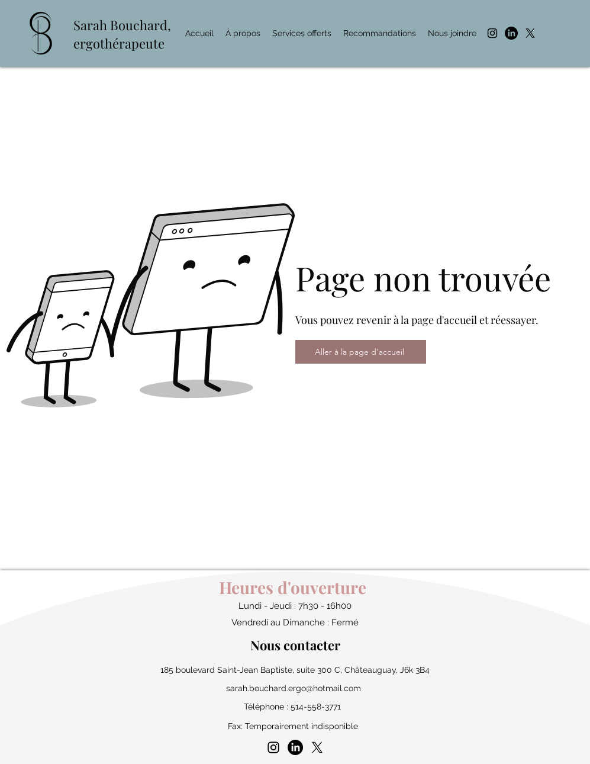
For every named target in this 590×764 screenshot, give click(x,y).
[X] (530, 33)
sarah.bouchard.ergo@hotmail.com (293, 688)
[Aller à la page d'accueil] (360, 352)
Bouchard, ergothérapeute (122, 34)
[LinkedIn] (511, 33)
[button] (301, 33)
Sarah (91, 25)
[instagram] (492, 33)
